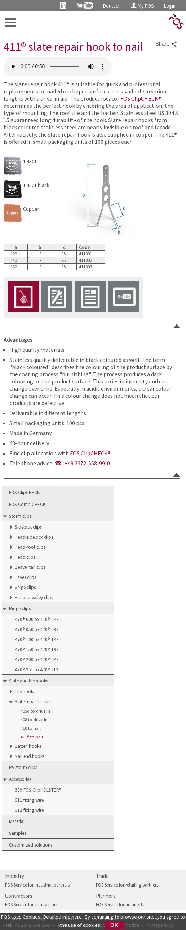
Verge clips (25, 587)
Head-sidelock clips (34, 537)
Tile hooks (25, 692)
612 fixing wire (29, 810)
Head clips (25, 557)
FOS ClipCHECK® (140, 98)
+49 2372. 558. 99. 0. (88, 463)
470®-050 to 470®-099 (37, 629)
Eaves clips (25, 577)
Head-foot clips (30, 547)
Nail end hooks (29, 756)
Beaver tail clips (30, 567)
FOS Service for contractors (31, 905)
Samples (17, 833)
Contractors (18, 895)
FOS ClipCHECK (24, 492)
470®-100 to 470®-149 (37, 639)
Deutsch (112, 6)
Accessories (20, 779)
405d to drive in (35, 711)
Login (170, 6)
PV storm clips (23, 767)
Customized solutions (30, 845)
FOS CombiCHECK (27, 504)
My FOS (142, 6)
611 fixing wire (29, 800)
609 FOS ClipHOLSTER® (38, 790)
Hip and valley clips (34, 597)
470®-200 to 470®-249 (37, 660)
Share (166, 44)
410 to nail (31, 728)
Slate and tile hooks (28, 681)
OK (114, 925)
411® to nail (32, 737)
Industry (14, 876)
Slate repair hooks (32, 702)
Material (17, 821)
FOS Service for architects (120, 905)
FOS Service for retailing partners (127, 885)
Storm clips (20, 516)
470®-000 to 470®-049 (37, 619)
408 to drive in (34, 719)
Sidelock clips (28, 527)
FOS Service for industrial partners (37, 885)
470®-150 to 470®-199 (37, 649)
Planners (106, 895)
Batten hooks (28, 746)
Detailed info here (62, 916)
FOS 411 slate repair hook (58, 66)
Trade (102, 876)
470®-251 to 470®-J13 (36, 670)
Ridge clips (20, 609)
